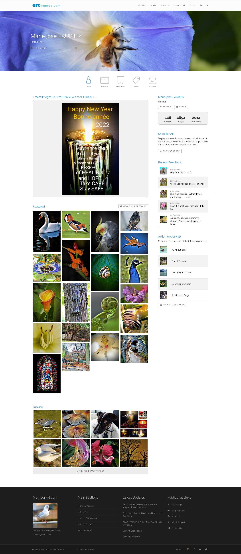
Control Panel (85, 530)
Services (164, 5)
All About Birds (179, 250)
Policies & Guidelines (86, 549)
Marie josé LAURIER (43, 535)
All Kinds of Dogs (180, 295)
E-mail (181, 107)
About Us (174, 516)
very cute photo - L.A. (181, 172)
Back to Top (175, 504)
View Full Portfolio (133, 206)
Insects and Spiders (181, 284)
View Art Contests (131, 537)
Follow (165, 107)
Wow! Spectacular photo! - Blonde (187, 184)
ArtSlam (61, 549)
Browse (142, 5)
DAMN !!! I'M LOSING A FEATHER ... (47, 530)
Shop (153, 5)
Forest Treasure (179, 261)
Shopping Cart (176, 510)
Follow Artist (38, 48)
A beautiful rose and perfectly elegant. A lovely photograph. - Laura (185, 221)
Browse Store (170, 151)
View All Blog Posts (132, 531)
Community (179, 5)
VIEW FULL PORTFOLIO (90, 471)
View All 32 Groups (172, 305)
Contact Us (175, 528)
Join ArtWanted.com (88, 518)
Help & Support (176, 522)
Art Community (86, 524)
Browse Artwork (86, 506)
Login (193, 5)
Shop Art (83, 512)
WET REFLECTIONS (181, 272)
